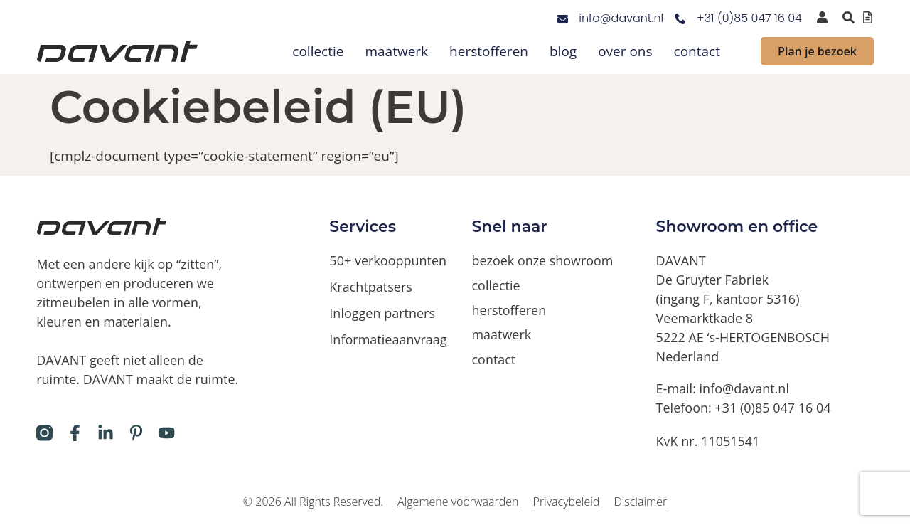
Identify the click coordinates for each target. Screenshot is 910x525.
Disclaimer (640, 501)
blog (563, 51)
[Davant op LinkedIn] (105, 433)
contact (697, 51)
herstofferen (488, 51)
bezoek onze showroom (543, 260)
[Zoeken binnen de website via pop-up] (848, 17)
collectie (317, 51)
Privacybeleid (566, 501)
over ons (625, 51)
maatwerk (396, 51)
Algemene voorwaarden (457, 501)
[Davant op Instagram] (44, 433)
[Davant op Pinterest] (136, 433)
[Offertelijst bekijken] (868, 17)
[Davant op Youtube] (167, 433)
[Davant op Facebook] (75, 433)
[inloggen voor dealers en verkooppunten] (822, 17)
